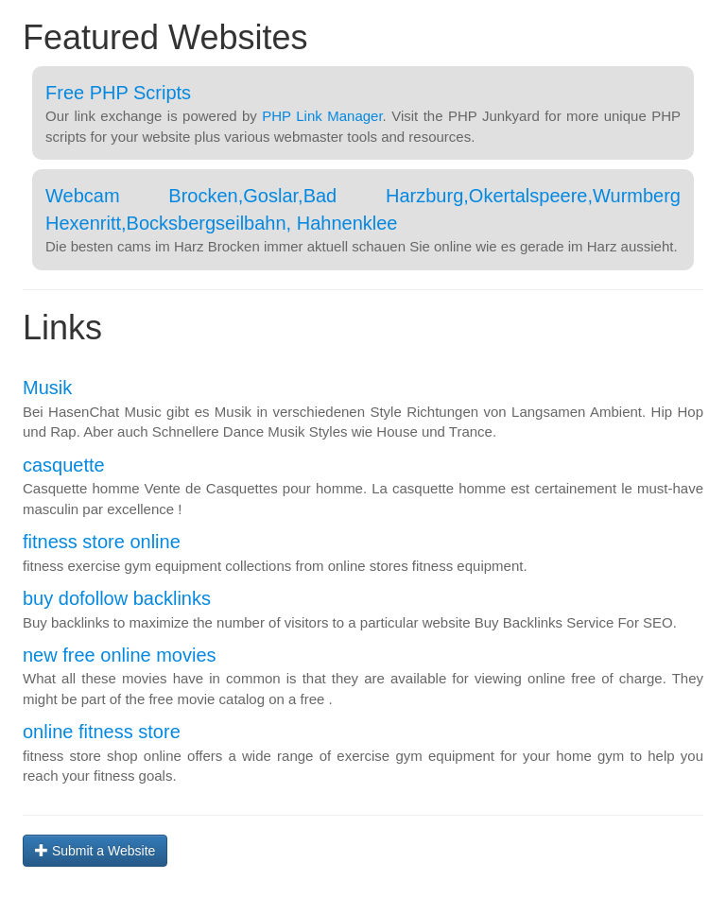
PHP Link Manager (322, 116)
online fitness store (102, 731)
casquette (64, 465)
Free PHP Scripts (118, 92)
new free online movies (119, 655)
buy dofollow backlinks (117, 598)
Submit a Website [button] (95, 850)
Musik (47, 387)
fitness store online (102, 541)
